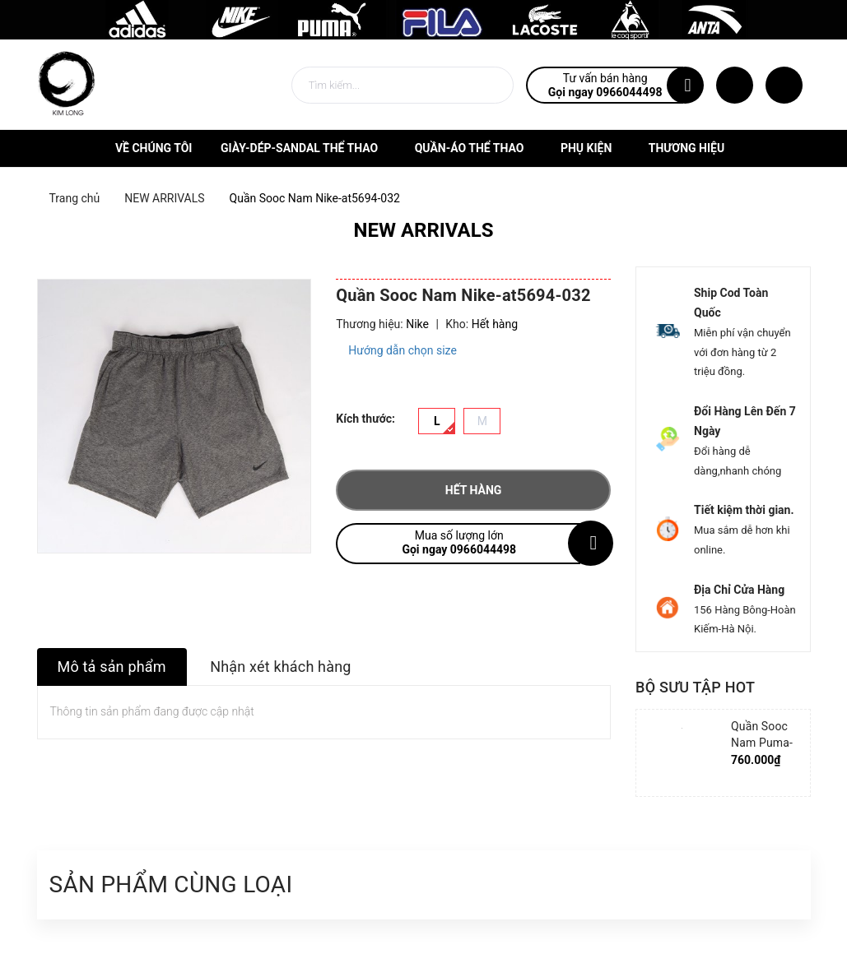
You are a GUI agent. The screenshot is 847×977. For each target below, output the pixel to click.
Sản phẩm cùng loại (171, 884)
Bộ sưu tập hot (695, 687)
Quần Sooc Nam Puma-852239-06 (762, 743)
